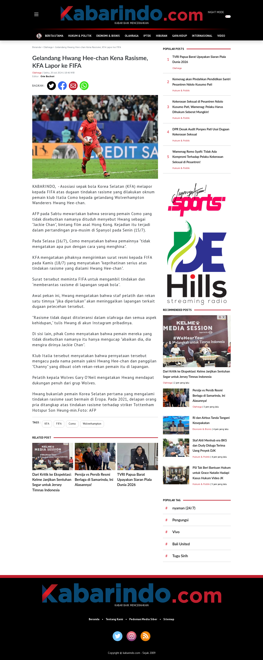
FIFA (59, 423)
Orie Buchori (47, 76)
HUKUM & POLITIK (79, 36)
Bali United (181, 544)
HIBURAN (161, 36)
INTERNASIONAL (202, 36)
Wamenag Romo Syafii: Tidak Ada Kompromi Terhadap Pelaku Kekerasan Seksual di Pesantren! (197, 157)
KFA (47, 423)
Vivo (176, 532)
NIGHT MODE (216, 12)
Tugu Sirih (180, 556)
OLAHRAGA (131, 36)
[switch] (228, 16)
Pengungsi (180, 520)
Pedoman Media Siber (143, 619)
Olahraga (48, 47)
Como (72, 423)
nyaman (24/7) (183, 508)
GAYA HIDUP (179, 36)
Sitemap (168, 619)
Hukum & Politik (181, 90)
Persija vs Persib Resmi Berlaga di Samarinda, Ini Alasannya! (94, 479)
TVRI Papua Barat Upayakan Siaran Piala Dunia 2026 (134, 479)
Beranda (36, 47)
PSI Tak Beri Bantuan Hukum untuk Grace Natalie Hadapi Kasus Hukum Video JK (212, 473)
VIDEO (221, 36)
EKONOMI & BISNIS (108, 36)
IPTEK (147, 36)
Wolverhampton (92, 423)
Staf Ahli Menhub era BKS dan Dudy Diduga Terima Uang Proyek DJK (210, 446)
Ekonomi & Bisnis (202, 429)
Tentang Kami (114, 619)
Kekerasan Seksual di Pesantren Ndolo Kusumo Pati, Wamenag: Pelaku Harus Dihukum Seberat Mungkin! (197, 107)
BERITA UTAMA (54, 36)
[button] (36, 14)
